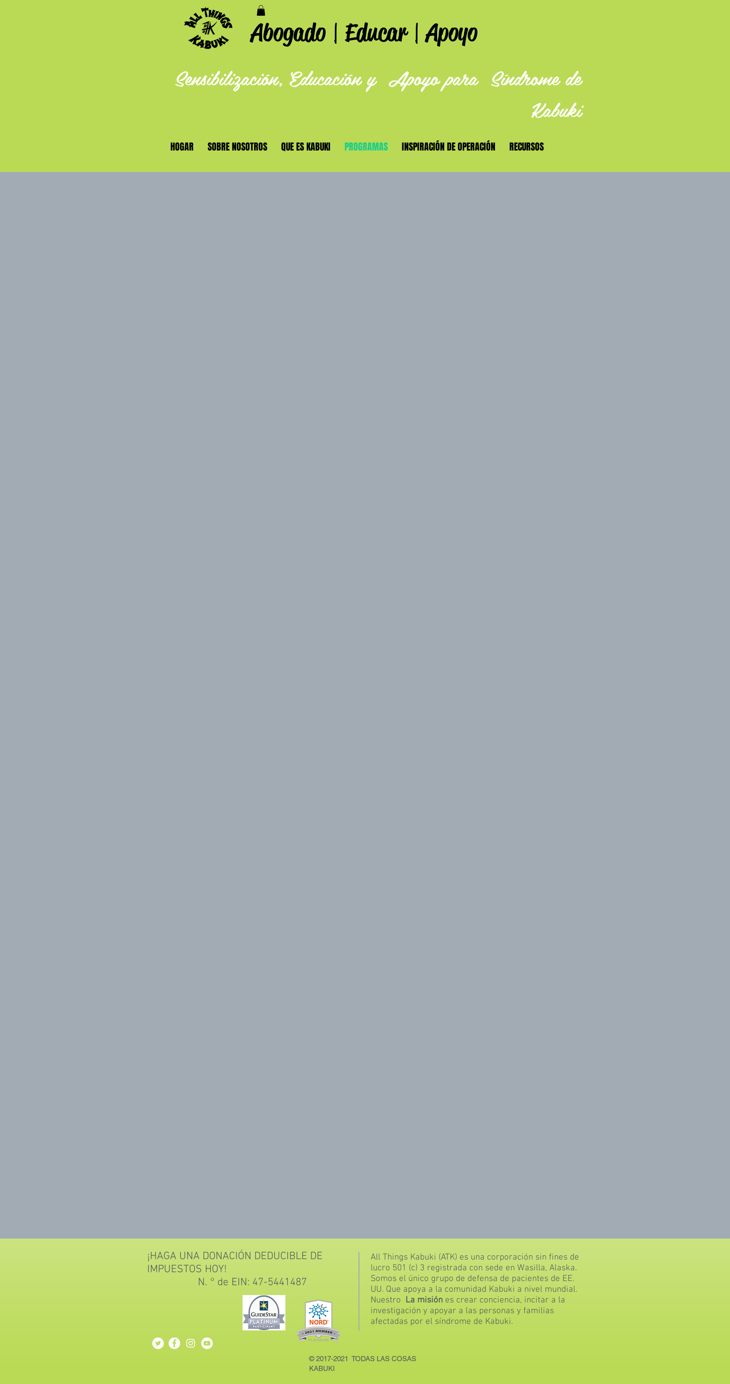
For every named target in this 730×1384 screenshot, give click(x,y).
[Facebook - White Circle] (174, 1343)
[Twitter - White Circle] (158, 1343)
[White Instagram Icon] (190, 1343)
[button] (261, 10)
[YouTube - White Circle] (207, 1343)
